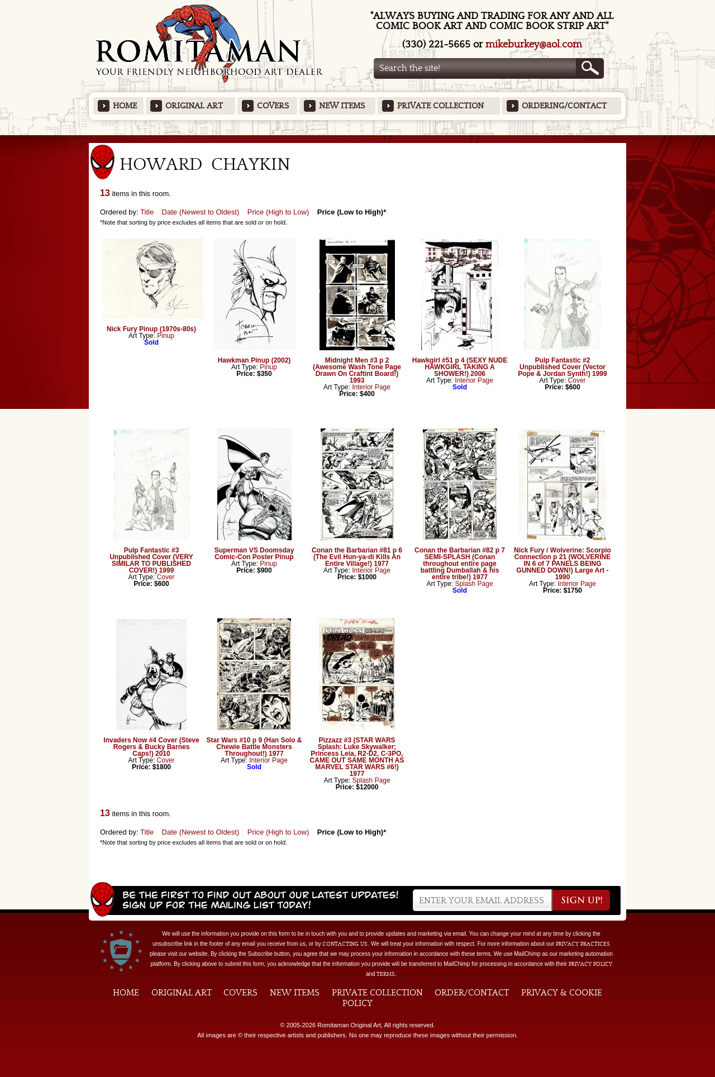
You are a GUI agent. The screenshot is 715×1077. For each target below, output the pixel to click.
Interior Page (371, 387)
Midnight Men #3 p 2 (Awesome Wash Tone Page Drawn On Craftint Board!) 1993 (357, 370)
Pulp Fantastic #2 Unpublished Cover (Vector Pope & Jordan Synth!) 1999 (562, 367)
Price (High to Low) (278, 212)
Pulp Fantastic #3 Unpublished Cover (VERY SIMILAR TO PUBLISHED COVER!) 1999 (151, 560)
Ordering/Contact (564, 106)
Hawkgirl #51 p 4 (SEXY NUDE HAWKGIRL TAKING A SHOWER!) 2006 (460, 367)
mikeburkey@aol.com (533, 44)
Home (125, 106)
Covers (273, 106)
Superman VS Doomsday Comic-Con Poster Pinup (254, 553)
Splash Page (474, 584)
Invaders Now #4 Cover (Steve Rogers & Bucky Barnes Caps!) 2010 (151, 746)
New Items (342, 106)
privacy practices (583, 944)
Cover (577, 380)
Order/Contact (472, 993)
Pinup (165, 336)
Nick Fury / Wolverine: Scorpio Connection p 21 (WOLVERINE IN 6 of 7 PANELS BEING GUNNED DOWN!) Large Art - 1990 (562, 563)
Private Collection (440, 106)
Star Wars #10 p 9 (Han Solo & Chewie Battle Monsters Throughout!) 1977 (254, 746)
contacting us (345, 944)
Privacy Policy (590, 964)
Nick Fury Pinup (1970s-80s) (151, 329)
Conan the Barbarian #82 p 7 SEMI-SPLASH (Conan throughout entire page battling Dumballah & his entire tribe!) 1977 (459, 563)
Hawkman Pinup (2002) (254, 360)
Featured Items (357, 139)
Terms (385, 974)
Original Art (194, 106)
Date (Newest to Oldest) (201, 212)
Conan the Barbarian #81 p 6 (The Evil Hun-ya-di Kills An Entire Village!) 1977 (357, 557)
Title (147, 212)
